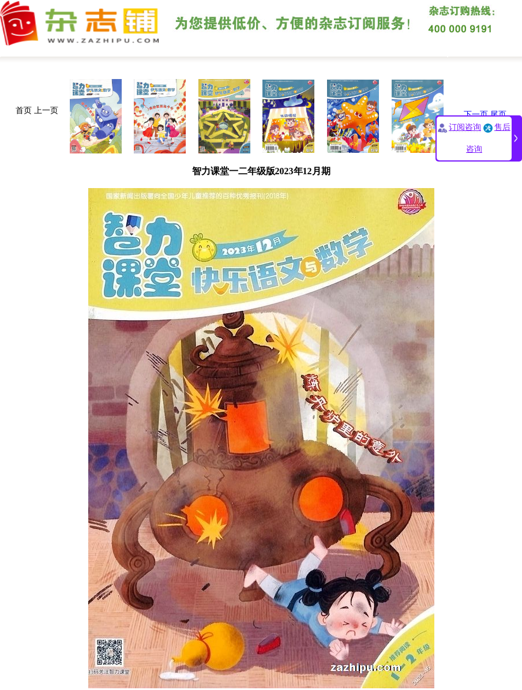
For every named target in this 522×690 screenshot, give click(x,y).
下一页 (476, 114)
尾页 (498, 114)
